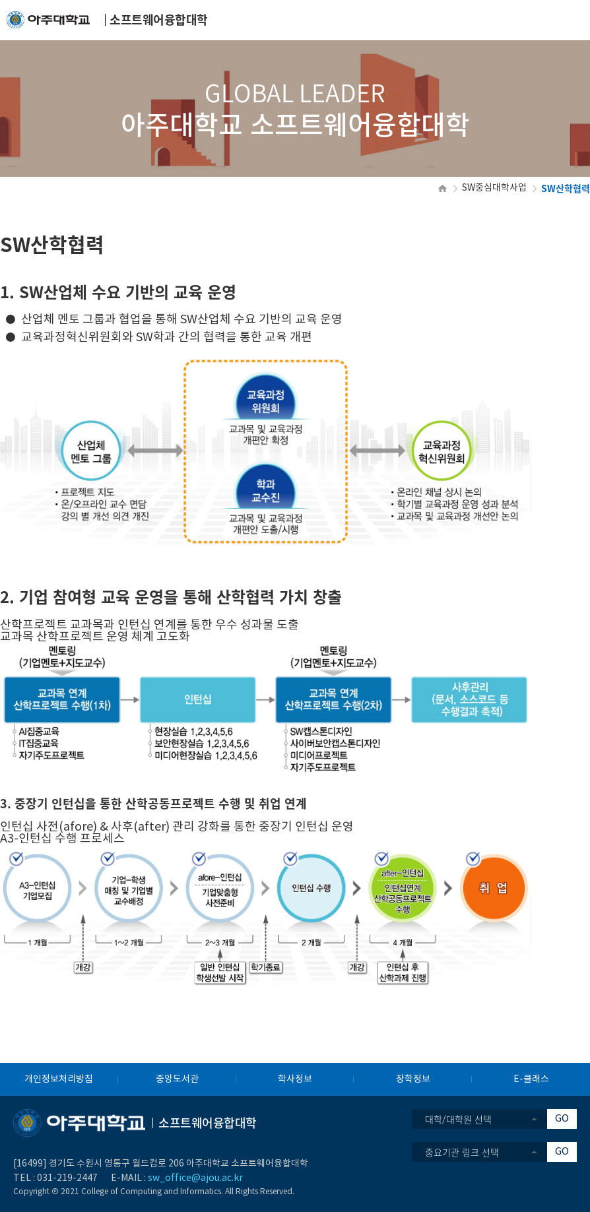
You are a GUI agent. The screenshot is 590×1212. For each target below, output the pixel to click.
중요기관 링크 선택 (462, 1152)
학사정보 (295, 1079)
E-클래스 (531, 1079)
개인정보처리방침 (58, 1079)
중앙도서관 (177, 1079)
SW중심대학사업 (494, 188)
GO (562, 1118)
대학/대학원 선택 (458, 1119)
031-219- (57, 1178)
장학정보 (413, 1079)
